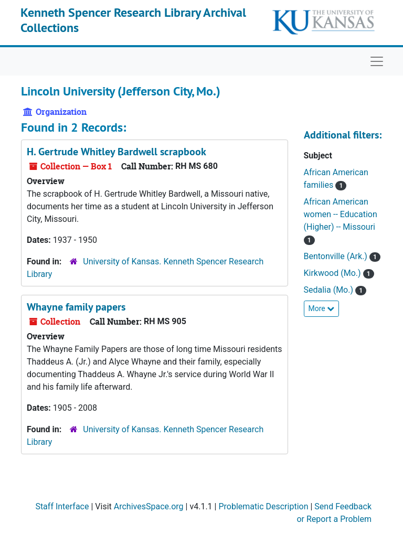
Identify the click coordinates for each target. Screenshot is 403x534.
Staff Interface (62, 506)
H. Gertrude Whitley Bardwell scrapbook (116, 151)
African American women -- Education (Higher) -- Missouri (340, 214)
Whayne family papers (76, 307)
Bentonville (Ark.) (336, 256)
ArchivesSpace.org (149, 506)
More (322, 308)
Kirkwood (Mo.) (333, 273)
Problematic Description (263, 506)
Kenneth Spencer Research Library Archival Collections (133, 20)
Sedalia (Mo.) (330, 290)
